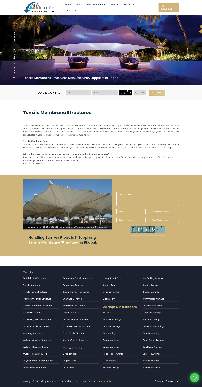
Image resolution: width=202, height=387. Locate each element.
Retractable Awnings (113, 353)
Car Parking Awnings (153, 278)
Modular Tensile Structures (36, 326)
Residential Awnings (152, 305)
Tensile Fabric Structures (35, 292)
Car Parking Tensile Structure (37, 319)
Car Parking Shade (32, 312)
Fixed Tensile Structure (74, 333)
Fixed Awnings (110, 360)
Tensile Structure (96, 4)
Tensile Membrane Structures (37, 305)
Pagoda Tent (69, 360)
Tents (115, 4)
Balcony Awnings (111, 367)
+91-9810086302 (166, 7)
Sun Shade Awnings (152, 347)
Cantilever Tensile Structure (76, 326)
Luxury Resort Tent (112, 278)
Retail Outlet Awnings (153, 340)
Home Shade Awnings (153, 326)
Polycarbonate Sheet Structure (38, 360)
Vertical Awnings (151, 360)
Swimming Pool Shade (74, 305)
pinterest (14, 35)
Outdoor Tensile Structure (36, 353)
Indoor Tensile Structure (35, 367)
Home (68, 4)
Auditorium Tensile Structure (37, 298)
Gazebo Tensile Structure (75, 340)
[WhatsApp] (194, 378)
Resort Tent (68, 367)
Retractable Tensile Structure (77, 278)
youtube (14, 53)
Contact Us (70, 10)
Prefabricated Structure (34, 278)
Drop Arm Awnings (152, 312)
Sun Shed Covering (72, 298)
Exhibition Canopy (111, 292)
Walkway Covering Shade (35, 347)
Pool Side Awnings (151, 333)
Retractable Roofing (73, 285)
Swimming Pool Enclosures (76, 292)
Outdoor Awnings (111, 326)
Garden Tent (109, 285)
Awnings (129, 4)
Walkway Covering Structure (37, 340)
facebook (14, 73)
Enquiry (169, 381)
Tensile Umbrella (71, 312)
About (79, 4)
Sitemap (81, 381)
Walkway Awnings (151, 367)
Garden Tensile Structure (75, 319)
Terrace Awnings (111, 340)
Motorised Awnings (112, 319)
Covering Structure (32, 333)
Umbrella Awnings (151, 353)
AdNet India (106, 381)
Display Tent (109, 298)
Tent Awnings (109, 333)
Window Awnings (111, 347)
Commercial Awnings (153, 298)
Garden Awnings (151, 285)
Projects (159, 381)
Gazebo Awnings (151, 292)
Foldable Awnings (151, 319)
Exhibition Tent (70, 353)
